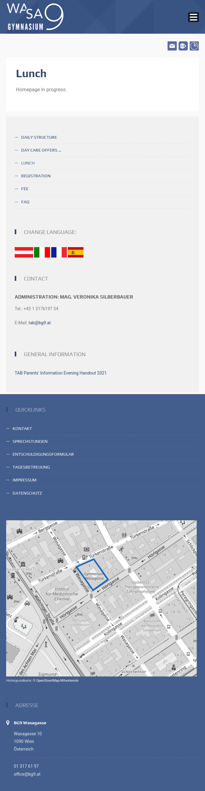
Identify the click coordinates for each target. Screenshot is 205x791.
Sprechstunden (30, 441)
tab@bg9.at (40, 322)
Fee (25, 188)
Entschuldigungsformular (43, 454)
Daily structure (39, 137)
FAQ (25, 201)
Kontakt (22, 428)
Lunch (28, 162)
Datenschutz (27, 493)
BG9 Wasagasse (30, 722)
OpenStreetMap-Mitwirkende (57, 681)
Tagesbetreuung (31, 467)
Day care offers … (41, 150)
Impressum (25, 479)
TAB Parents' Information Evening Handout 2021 (61, 373)
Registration (36, 175)
